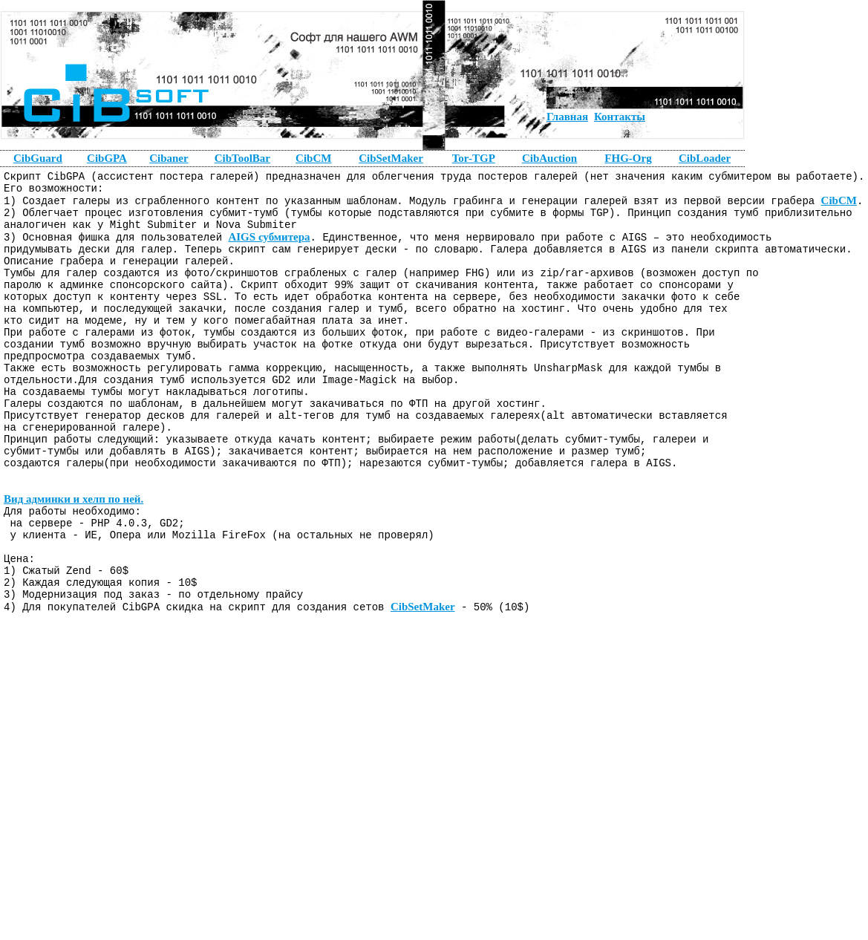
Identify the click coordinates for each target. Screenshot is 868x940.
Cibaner (169, 158)
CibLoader (705, 158)
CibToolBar (242, 158)
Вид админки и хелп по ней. (73, 558)
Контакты (619, 117)
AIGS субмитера (269, 249)
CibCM (838, 206)
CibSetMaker (423, 685)
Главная (567, 117)
